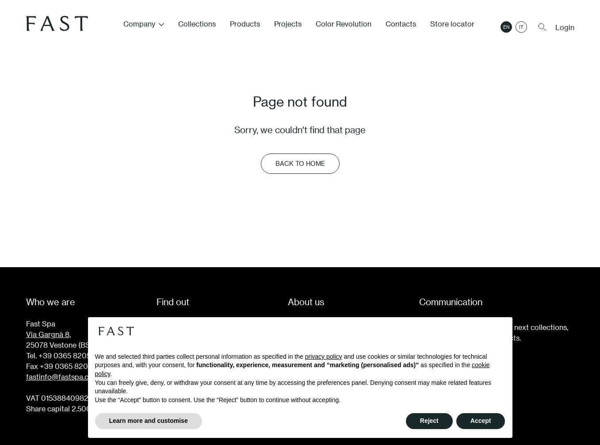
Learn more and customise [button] (148, 420)
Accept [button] (480, 420)
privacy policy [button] (323, 356)
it (521, 27)
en (506, 27)
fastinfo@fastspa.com (62, 376)
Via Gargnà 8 (47, 334)
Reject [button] (429, 420)
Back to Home (300, 163)
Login (564, 27)
